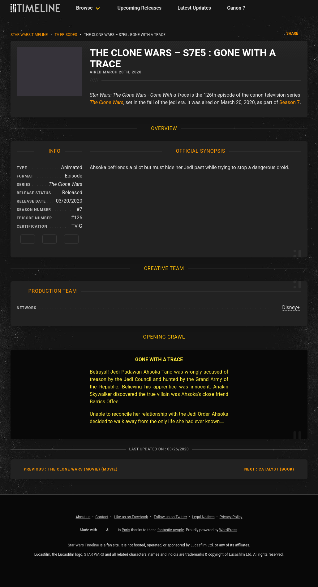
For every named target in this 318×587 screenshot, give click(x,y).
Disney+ (291, 307)
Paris (126, 530)
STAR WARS (94, 554)
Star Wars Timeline (29, 35)
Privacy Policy (231, 517)
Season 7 (289, 102)
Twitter (170, 517)
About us (83, 517)
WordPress (228, 530)
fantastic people (170, 530)
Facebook (131, 517)
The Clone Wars (106, 102)
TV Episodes (65, 35)
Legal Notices (203, 517)
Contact (101, 517)
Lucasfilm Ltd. (202, 545)
